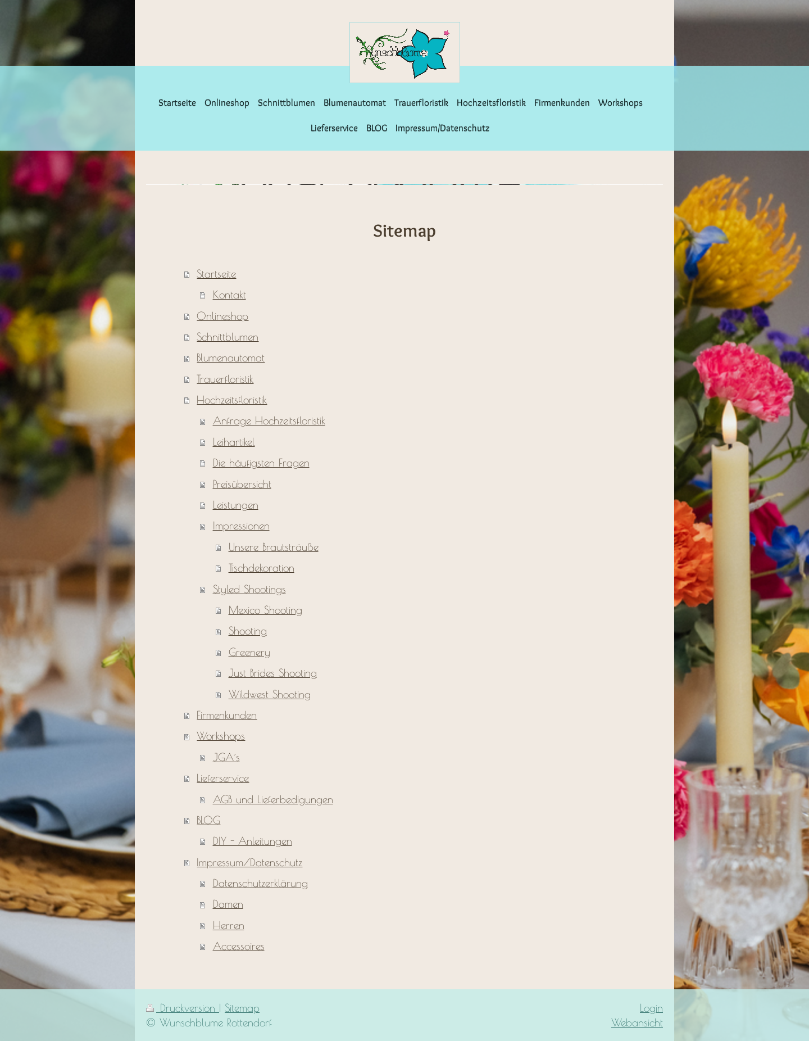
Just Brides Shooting (273, 673)
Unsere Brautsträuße (274, 547)
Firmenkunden (227, 715)
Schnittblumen (227, 337)
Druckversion (182, 1008)
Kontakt (229, 294)
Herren (228, 925)
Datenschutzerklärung (260, 883)
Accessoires (239, 946)
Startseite (216, 274)
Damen (228, 904)
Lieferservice (223, 778)
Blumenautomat (231, 357)
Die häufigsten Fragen (261, 462)
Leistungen (235, 505)
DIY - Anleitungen (252, 841)
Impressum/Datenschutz (249, 862)
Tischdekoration (261, 568)
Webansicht (637, 1022)
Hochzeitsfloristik (232, 399)
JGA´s (226, 757)
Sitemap (242, 1008)
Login (651, 1008)
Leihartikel (234, 442)
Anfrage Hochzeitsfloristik (269, 420)
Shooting (248, 630)
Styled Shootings (249, 589)
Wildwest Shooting (270, 694)
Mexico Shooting (265, 610)
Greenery (249, 652)
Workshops (221, 736)
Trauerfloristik (225, 379)
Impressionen (241, 525)
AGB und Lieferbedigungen (273, 799)
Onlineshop (222, 316)
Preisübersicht (242, 484)
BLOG (208, 820)
